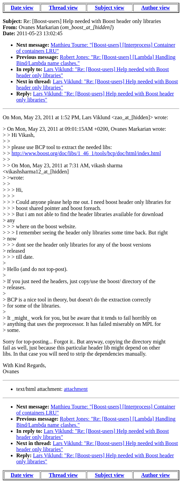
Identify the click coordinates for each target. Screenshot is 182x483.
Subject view (109, 7)
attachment (75, 389)
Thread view (63, 7)
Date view (22, 7)
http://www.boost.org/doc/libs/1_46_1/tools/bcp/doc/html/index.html (86, 153)
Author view (155, 7)
